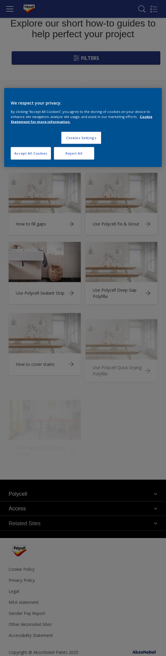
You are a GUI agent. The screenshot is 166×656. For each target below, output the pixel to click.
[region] (83, 127)
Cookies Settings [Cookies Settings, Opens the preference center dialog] (81, 138)
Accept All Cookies (30, 153)
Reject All (74, 153)
